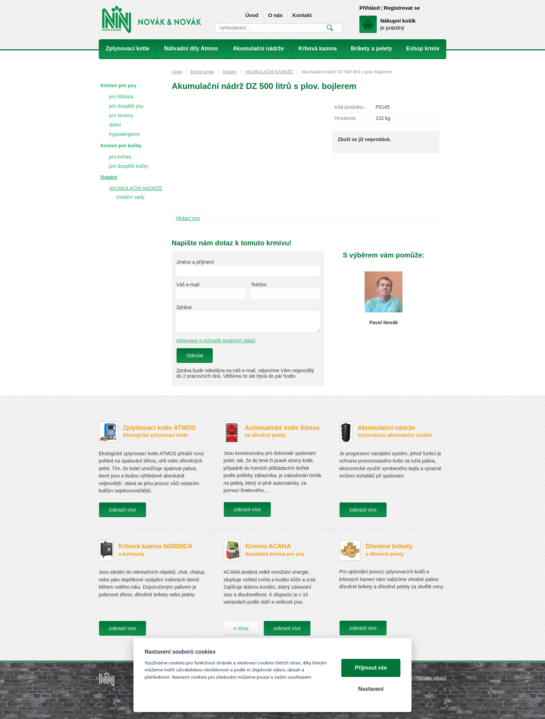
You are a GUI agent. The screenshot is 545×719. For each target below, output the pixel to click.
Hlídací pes (188, 218)
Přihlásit (369, 8)
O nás (275, 15)
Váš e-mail (187, 284)
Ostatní (229, 72)
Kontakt (302, 15)
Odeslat (194, 355)
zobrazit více (122, 510)
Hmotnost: (345, 118)
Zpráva (184, 307)
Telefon (259, 284)
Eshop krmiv (202, 72)
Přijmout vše (371, 667)
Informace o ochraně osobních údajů (215, 340)
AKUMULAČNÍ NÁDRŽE (269, 72)
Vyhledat (329, 28)
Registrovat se (402, 8)
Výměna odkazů (431, 678)
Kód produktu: (349, 107)
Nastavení (370, 689)
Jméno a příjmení (195, 262)
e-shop (241, 628)
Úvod (252, 15)
